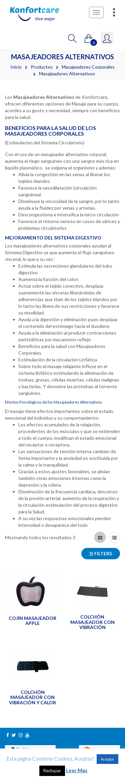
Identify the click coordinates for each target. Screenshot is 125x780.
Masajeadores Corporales (88, 67)
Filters (100, 553)
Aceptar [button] (107, 759)
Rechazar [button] (52, 770)
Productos (42, 67)
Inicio (16, 67)
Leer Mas (76, 770)
